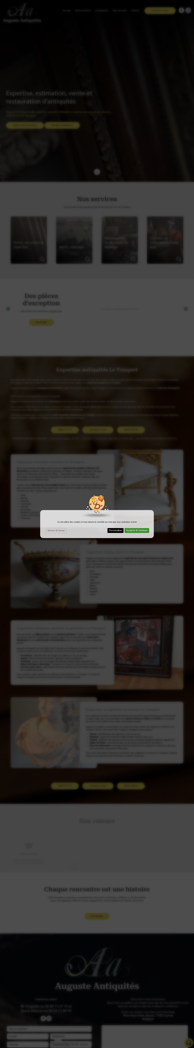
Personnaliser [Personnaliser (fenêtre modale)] (115, 530)
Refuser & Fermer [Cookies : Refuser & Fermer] (56, 530)
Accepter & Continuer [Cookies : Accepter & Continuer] (137, 530)
